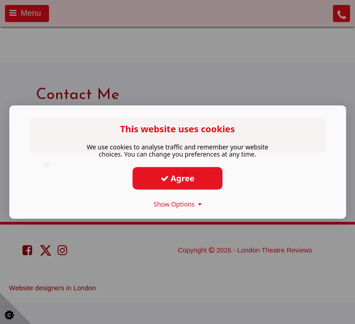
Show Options (177, 204)
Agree (178, 178)
